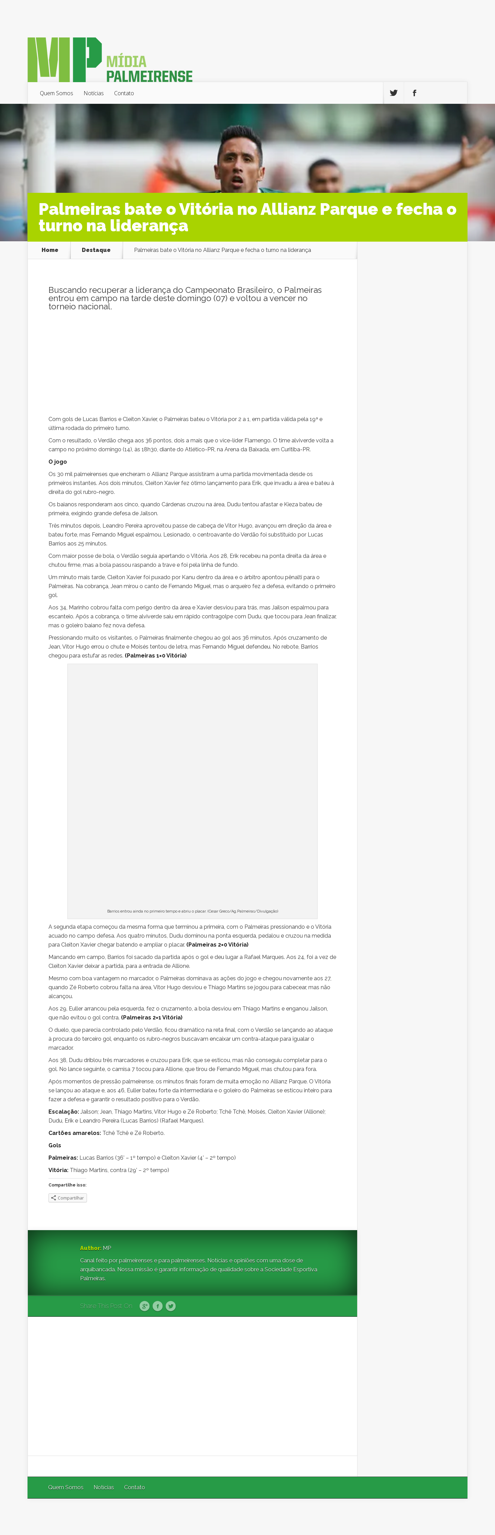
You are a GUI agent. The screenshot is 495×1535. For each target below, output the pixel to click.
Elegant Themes (375, 1516)
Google (144, 1306)
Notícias (94, 93)
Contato (124, 93)
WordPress (452, 1516)
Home (50, 250)
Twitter (170, 1306)
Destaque (96, 250)
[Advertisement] (192, 367)
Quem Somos (56, 93)
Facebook (157, 1306)
